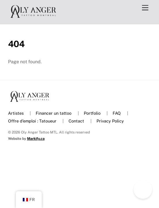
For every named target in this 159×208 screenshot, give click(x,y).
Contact (76, 120)
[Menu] (145, 8)
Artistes (16, 113)
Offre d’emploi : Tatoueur (32, 120)
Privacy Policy (110, 120)
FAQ (117, 113)
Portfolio (92, 113)
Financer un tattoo (53, 113)
